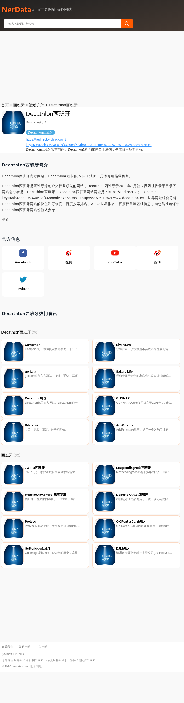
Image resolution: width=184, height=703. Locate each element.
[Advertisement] (92, 65)
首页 (5, 105)
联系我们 (7, 677)
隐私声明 (24, 677)
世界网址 (36, 697)
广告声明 (41, 677)
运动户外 (36, 105)
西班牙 (19, 105)
